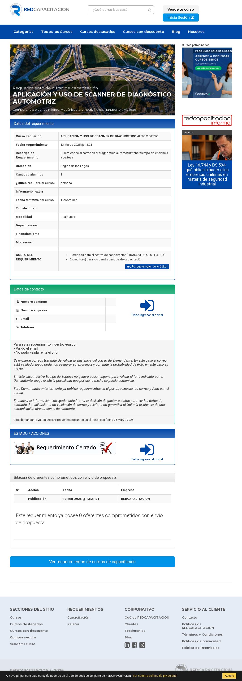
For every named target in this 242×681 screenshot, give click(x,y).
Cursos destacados (97, 31)
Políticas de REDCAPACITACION (198, 626)
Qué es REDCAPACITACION (147, 617)
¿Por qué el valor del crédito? (147, 266)
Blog (176, 31)
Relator (73, 624)
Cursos (16, 617)
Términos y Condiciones (202, 634)
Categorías (23, 31)
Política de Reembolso (201, 648)
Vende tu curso (22, 644)
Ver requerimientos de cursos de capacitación (92, 561)
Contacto (189, 617)
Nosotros (196, 31)
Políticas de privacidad (201, 641)
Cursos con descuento (143, 31)
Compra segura (23, 637)
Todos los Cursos (56, 31)
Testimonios (135, 631)
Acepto (229, 675)
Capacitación (78, 617)
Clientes (131, 624)
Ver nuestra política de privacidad (155, 675)
